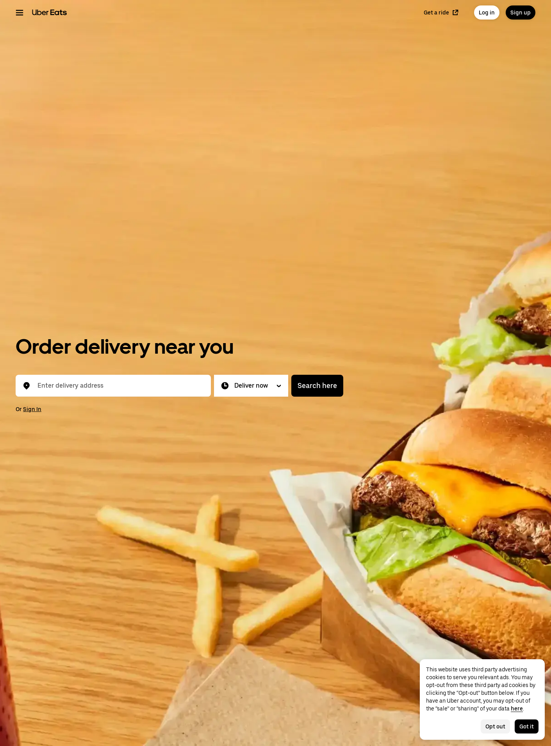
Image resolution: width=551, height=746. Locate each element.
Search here (317, 385)
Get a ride (441, 12)
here (517, 708)
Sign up (520, 12)
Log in (487, 12)
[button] (251, 386)
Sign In (32, 409)
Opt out (495, 726)
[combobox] (119, 386)
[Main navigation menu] (19, 12)
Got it (526, 726)
